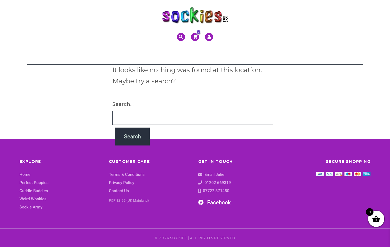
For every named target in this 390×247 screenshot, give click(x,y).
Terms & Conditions (127, 174)
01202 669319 (217, 182)
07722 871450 (216, 190)
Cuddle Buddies (34, 190)
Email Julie (214, 174)
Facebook (214, 202)
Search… (123, 104)
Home (25, 174)
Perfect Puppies (34, 182)
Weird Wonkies (33, 199)
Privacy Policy (121, 182)
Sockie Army (31, 207)
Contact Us (119, 190)
